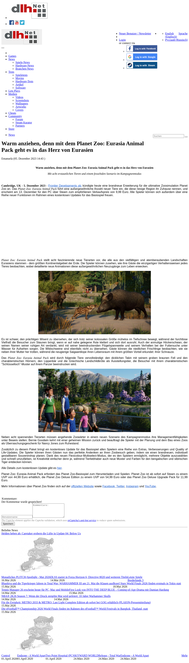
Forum (19, 119)
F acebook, (109, 486)
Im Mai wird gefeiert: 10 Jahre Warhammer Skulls (82, 598)
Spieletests (21, 75)
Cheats (12, 113)
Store (11, 128)
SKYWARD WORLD (85, 658)
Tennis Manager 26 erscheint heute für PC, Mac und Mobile (35, 592)
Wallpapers (21, 103)
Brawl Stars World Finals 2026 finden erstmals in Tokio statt (147, 586)
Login (122, 39)
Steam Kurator (23, 122)
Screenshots (22, 100)
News (11, 59)
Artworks (20, 106)
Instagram (132, 486)
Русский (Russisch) (176, 39)
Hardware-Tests (24, 81)
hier (59, 468)
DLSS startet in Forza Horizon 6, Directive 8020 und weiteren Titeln (88, 579)
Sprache (183, 33)
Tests (11, 71)
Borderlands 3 (135, 582)
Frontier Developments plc (65, 185)
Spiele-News (22, 62)
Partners (20, 125)
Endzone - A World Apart (31, 658)
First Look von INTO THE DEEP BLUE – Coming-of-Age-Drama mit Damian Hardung (119, 592)
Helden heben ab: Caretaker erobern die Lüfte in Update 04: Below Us (41, 536)
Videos (19, 97)
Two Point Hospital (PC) (59, 658)
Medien (12, 94)
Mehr (184, 658)
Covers (19, 109)
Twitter (120, 486)
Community (15, 116)
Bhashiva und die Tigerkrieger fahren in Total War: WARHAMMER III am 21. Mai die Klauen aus (57, 586)
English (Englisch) (171, 35)
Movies (19, 78)
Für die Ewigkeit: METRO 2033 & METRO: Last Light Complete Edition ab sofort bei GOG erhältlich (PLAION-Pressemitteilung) (76, 605)
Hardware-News (24, 65)
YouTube (150, 486)
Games (12, 56)
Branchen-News (24, 68)
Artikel (19, 84)
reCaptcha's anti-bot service (82, 523)
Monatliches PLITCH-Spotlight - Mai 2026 (25, 579)
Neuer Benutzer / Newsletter (135, 33)
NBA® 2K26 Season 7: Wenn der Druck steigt (27, 598)
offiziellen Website (82, 486)
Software (20, 87)
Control (5, 658)
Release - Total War (109, 658)
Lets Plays (14, 90)
